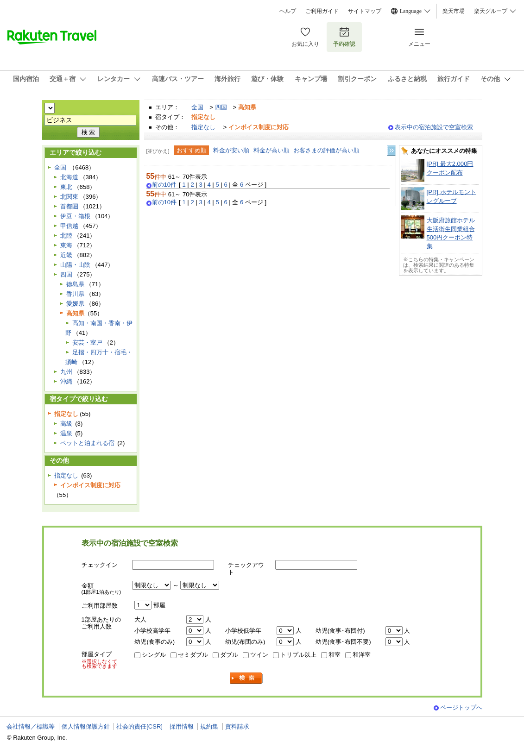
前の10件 (164, 185)
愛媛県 (75, 303)
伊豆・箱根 (75, 216)
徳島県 (75, 284)
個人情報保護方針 (86, 726)
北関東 (69, 196)
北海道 (69, 177)
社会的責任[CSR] (139, 726)
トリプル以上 (298, 654)
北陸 (66, 235)
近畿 (66, 254)
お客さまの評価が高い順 (326, 150)
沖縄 (66, 381)
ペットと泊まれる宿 (87, 443)
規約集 (209, 726)
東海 (66, 245)
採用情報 (182, 726)
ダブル (229, 654)
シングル (154, 654)
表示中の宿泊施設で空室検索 (434, 127)
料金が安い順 (231, 150)
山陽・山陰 (75, 264)
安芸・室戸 (87, 342)
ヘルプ (287, 11)
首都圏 (69, 206)
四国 (221, 107)
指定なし (203, 127)
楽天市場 (453, 11)
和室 (334, 654)
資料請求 (237, 726)
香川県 (75, 293)
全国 (197, 107)
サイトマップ (364, 11)
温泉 (66, 433)
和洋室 (362, 654)
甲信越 (69, 225)
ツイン (259, 654)
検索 (246, 678)
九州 (66, 371)
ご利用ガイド (322, 11)
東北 (66, 186)
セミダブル (193, 654)
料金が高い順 (271, 150)
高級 (66, 423)
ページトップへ (461, 707)
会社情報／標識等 (30, 726)
